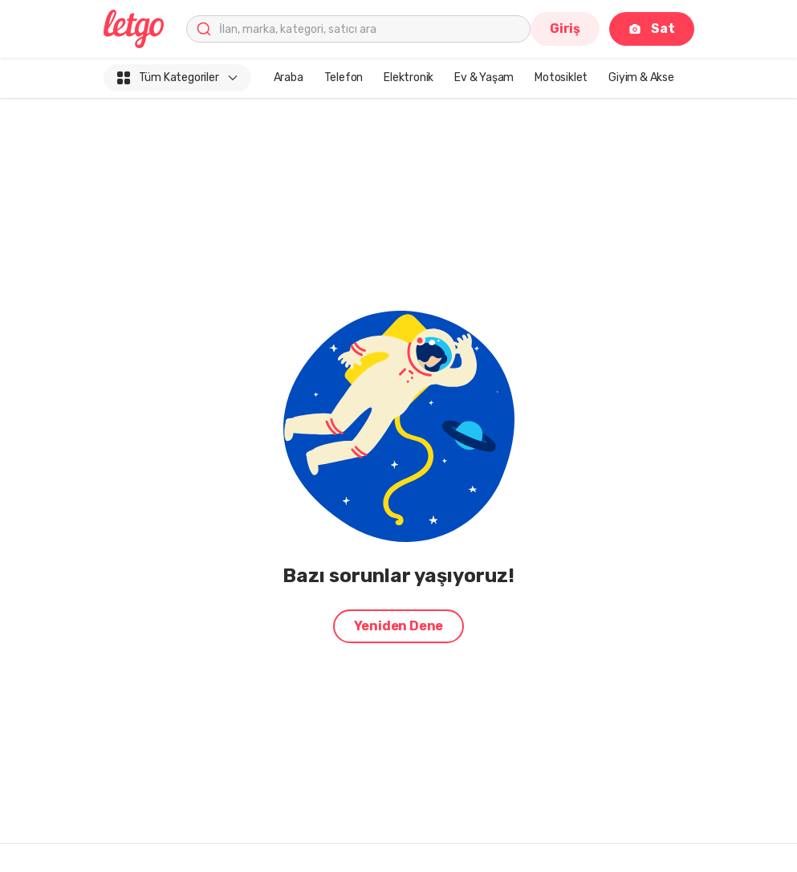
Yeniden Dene (399, 626)
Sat (651, 28)
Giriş (565, 28)
